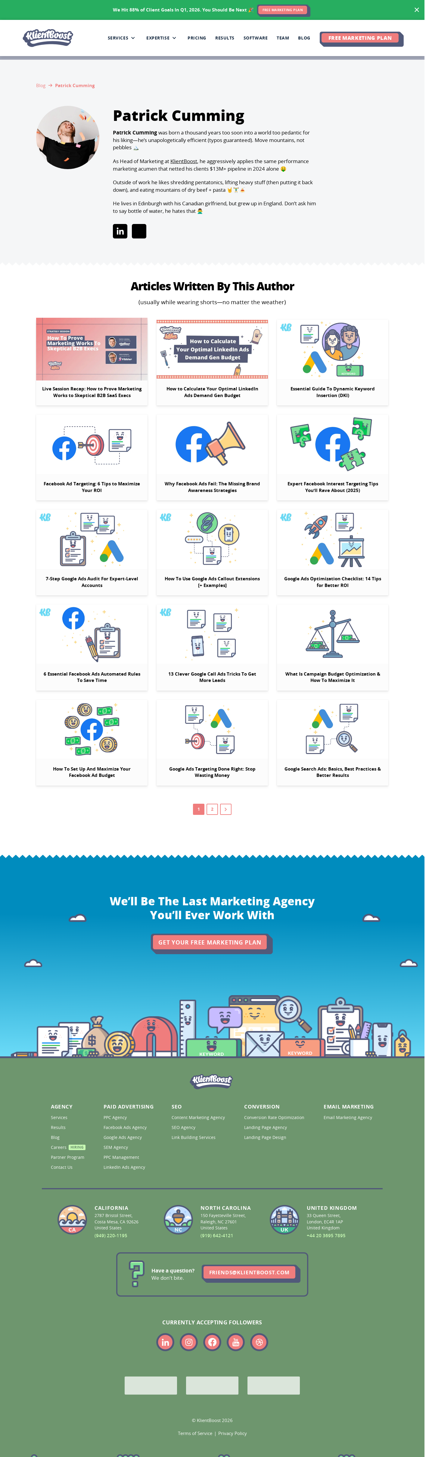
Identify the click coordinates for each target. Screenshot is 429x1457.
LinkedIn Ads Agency (125, 1167)
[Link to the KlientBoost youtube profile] (235, 1342)
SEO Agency (184, 1127)
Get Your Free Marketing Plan (209, 942)
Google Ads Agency (123, 1137)
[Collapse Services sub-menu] (133, 38)
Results (59, 1127)
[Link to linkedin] (120, 231)
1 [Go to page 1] (198, 809)
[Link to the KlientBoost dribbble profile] (259, 1342)
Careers (67, 1148)
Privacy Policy (232, 1433)
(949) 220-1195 (111, 1235)
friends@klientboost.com (249, 1272)
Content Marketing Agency (198, 1117)
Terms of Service (195, 1433)
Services (60, 1117)
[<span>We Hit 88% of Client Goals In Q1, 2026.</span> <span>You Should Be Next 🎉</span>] (212, 10)
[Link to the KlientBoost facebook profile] (212, 1342)
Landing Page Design (266, 1137)
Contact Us (62, 1167)
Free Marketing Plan (360, 37)
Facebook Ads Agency (126, 1127)
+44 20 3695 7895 (326, 1235)
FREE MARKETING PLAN (283, 10)
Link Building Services (194, 1137)
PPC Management (122, 1157)
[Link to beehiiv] (139, 231)
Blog (40, 85)
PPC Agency (116, 1117)
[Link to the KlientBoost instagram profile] (189, 1342)
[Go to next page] (226, 809)
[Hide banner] (417, 10)
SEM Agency (116, 1147)
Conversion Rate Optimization (273, 1117)
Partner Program (67, 1157)
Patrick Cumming (75, 85)
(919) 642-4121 (217, 1235)
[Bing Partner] (212, 1386)
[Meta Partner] (273, 1386)
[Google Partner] (151, 1386)
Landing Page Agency (266, 1127)
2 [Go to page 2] (212, 809)
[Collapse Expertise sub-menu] (174, 38)
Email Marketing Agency (347, 1117)
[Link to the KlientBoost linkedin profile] (165, 1342)
